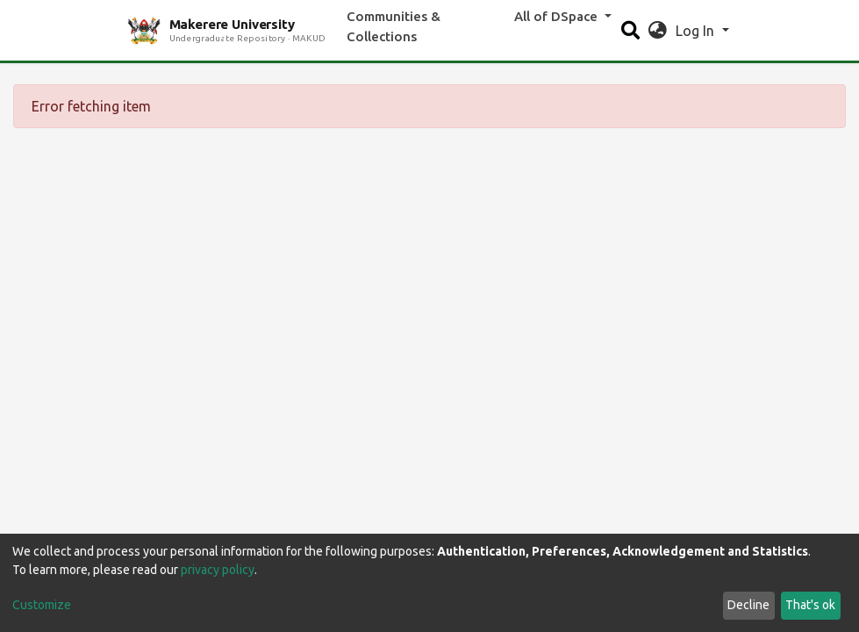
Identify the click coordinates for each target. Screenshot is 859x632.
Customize (41, 605)
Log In (697, 31)
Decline (748, 605)
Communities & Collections (393, 26)
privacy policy (217, 570)
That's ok (810, 605)
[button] (657, 30)
